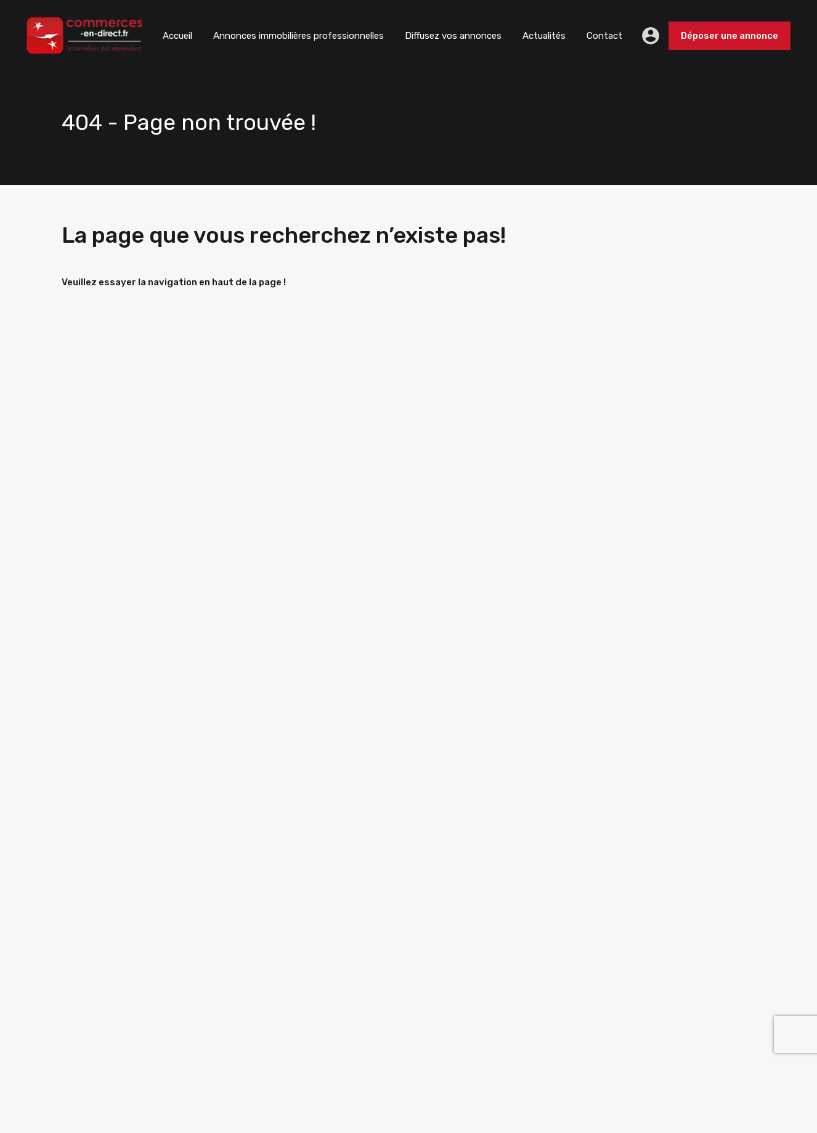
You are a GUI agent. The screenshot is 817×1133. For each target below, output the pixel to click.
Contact (604, 35)
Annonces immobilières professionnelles (298, 35)
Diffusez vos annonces (453, 35)
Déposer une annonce (729, 35)
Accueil (177, 35)
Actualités (544, 35)
